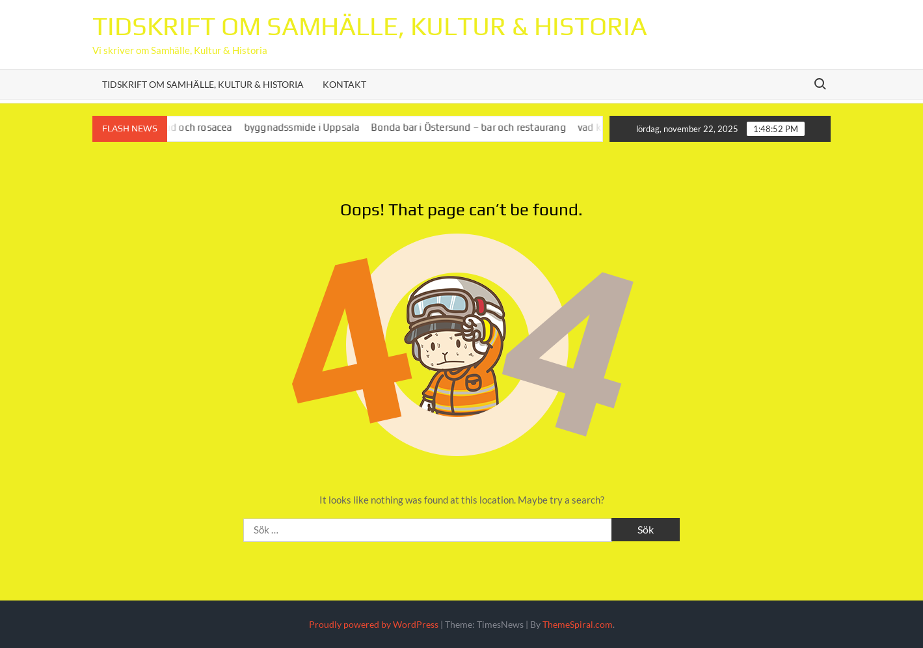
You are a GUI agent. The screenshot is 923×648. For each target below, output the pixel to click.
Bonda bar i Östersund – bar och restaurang (474, 127)
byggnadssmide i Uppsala (308, 127)
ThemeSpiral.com (577, 624)
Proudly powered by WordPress (373, 624)
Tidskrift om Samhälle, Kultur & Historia (369, 26)
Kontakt (344, 84)
